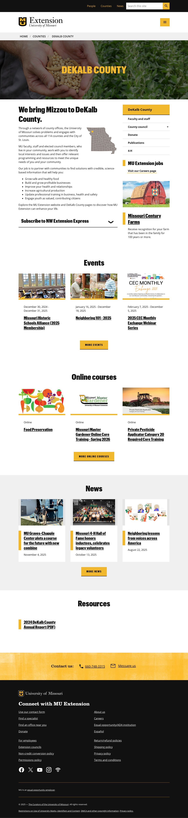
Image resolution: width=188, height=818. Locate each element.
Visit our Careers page (142, 171)
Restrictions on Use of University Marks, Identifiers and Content (49, 810)
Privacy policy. (126, 810)
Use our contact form (32, 712)
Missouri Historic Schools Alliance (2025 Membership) (41, 322)
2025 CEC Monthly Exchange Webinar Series (142, 322)
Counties (106, 6)
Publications (136, 143)
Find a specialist (28, 718)
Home (24, 36)
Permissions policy (30, 760)
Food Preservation (38, 429)
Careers (99, 718)
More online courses (94, 456)
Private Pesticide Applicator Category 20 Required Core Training (146, 434)
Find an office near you (33, 725)
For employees (28, 740)
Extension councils (30, 747)
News (120, 6)
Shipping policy (103, 747)
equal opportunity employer (41, 789)
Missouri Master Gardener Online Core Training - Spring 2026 (93, 434)
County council (137, 127)
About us (99, 712)
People (91, 6)
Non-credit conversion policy (36, 753)
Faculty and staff (139, 119)
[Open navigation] (165, 22)
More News (94, 571)
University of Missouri (44, 694)
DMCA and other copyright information (100, 810)
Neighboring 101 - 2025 (93, 317)
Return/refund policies (108, 740)
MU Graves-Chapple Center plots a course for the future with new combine (41, 540)
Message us (127, 665)
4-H (130, 151)
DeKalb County (62, 36)
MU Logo (21, 693)
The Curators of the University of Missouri (48, 804)
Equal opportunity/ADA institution (115, 725)
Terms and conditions (107, 760)
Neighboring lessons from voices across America (144, 538)
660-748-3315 (95, 666)
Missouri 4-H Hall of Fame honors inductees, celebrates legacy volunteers (93, 540)
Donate (133, 135)
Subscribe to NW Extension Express (55, 221)
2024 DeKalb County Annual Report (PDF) (40, 624)
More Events (94, 344)
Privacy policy (102, 753)
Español (99, 731)
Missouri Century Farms (144, 218)
